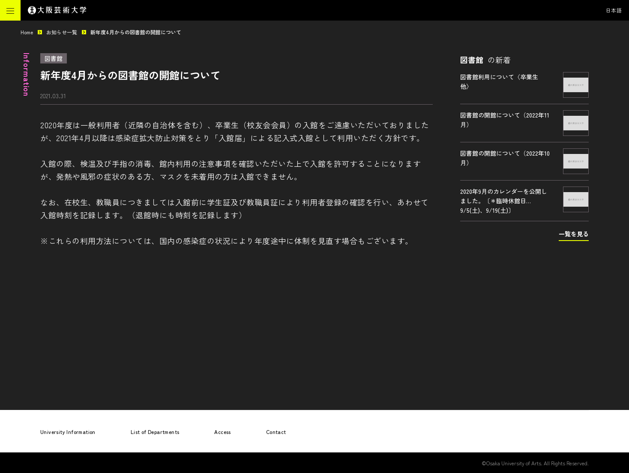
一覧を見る (574, 233)
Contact (276, 431)
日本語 (614, 10)
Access (222, 431)
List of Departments (155, 431)
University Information (68, 431)
